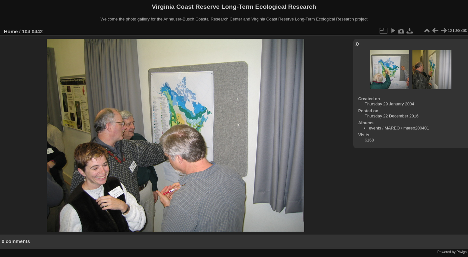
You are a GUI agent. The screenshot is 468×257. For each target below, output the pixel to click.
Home (11, 31)
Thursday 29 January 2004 (389, 103)
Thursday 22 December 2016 (392, 116)
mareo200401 (416, 128)
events (375, 128)
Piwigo (462, 252)
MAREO (392, 128)
